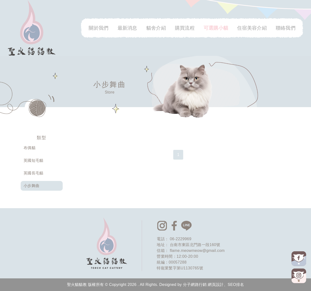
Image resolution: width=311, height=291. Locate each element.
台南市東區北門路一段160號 (195, 245)
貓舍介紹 (156, 28)
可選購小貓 (216, 28)
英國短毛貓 (33, 160)
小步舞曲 (31, 186)
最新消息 (127, 28)
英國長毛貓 (33, 173)
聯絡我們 (285, 28)
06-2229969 (180, 239)
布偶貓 (29, 148)
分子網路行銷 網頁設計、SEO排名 (213, 284)
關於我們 (98, 28)
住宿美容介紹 (252, 28)
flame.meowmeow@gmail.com (197, 250)
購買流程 (185, 28)
